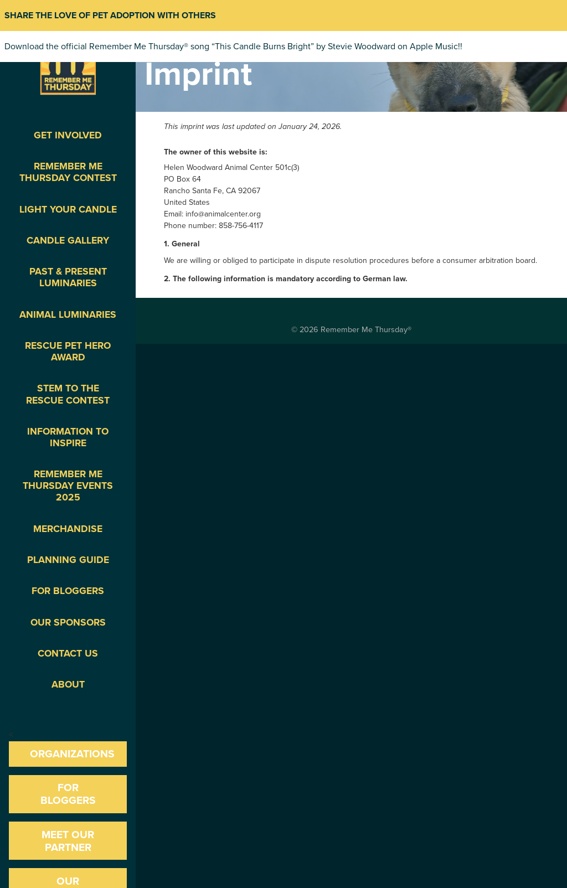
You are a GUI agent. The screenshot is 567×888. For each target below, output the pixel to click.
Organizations (72, 753)
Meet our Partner (68, 841)
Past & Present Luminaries (68, 277)
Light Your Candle (68, 209)
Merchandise (67, 529)
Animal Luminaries (67, 315)
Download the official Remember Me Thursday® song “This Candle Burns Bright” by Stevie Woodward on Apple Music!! (233, 46)
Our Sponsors (68, 622)
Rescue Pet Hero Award (68, 351)
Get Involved (68, 135)
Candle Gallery (68, 240)
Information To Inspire (68, 437)
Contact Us (68, 653)
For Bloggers (68, 591)
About (68, 684)
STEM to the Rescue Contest (68, 394)
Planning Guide (68, 560)
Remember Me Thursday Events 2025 (68, 485)
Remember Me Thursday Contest (68, 172)
